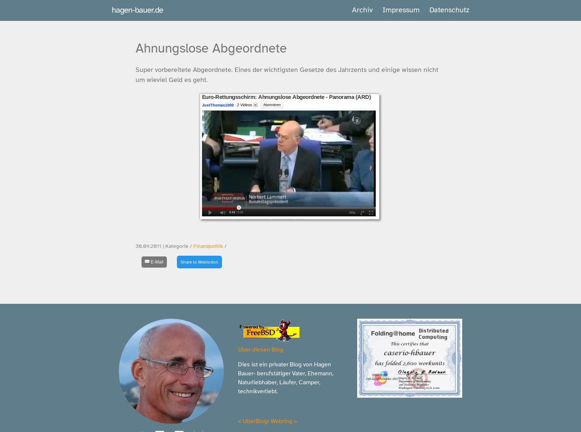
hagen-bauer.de (137, 10)
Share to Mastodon (199, 262)
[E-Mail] (154, 262)
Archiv (362, 10)
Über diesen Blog (260, 349)
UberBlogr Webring (267, 421)
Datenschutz (449, 10)
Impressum (401, 10)
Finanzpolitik (208, 246)
